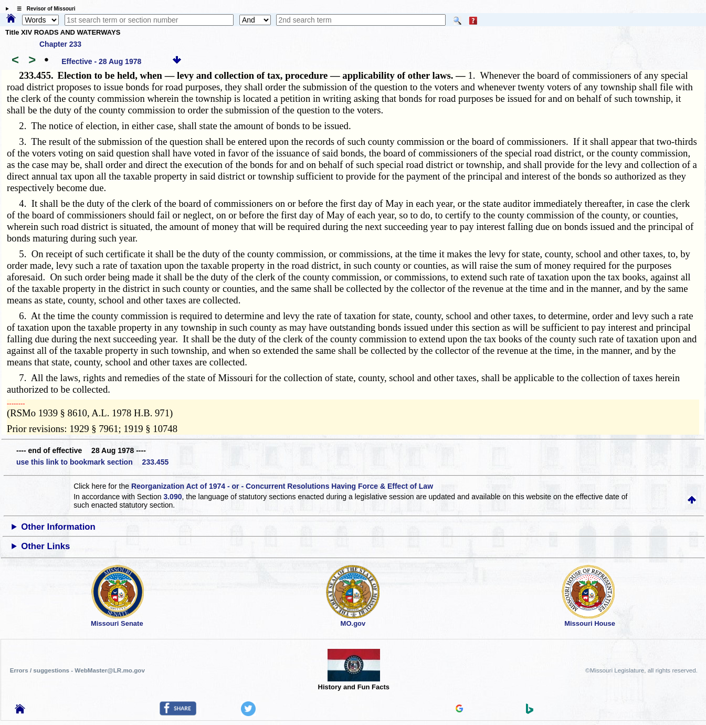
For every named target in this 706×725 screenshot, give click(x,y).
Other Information (58, 527)
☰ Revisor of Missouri (44, 9)
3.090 (172, 496)
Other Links (45, 546)
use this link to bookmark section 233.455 (92, 462)
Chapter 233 (60, 44)
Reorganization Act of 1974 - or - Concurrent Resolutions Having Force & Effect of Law (282, 486)
